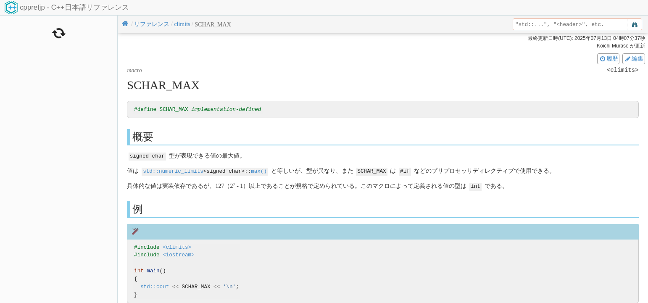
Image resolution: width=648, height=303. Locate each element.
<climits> (177, 246)
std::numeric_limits (173, 170)
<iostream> (179, 254)
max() (259, 170)
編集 (633, 58)
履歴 (608, 58)
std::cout (154, 286)
